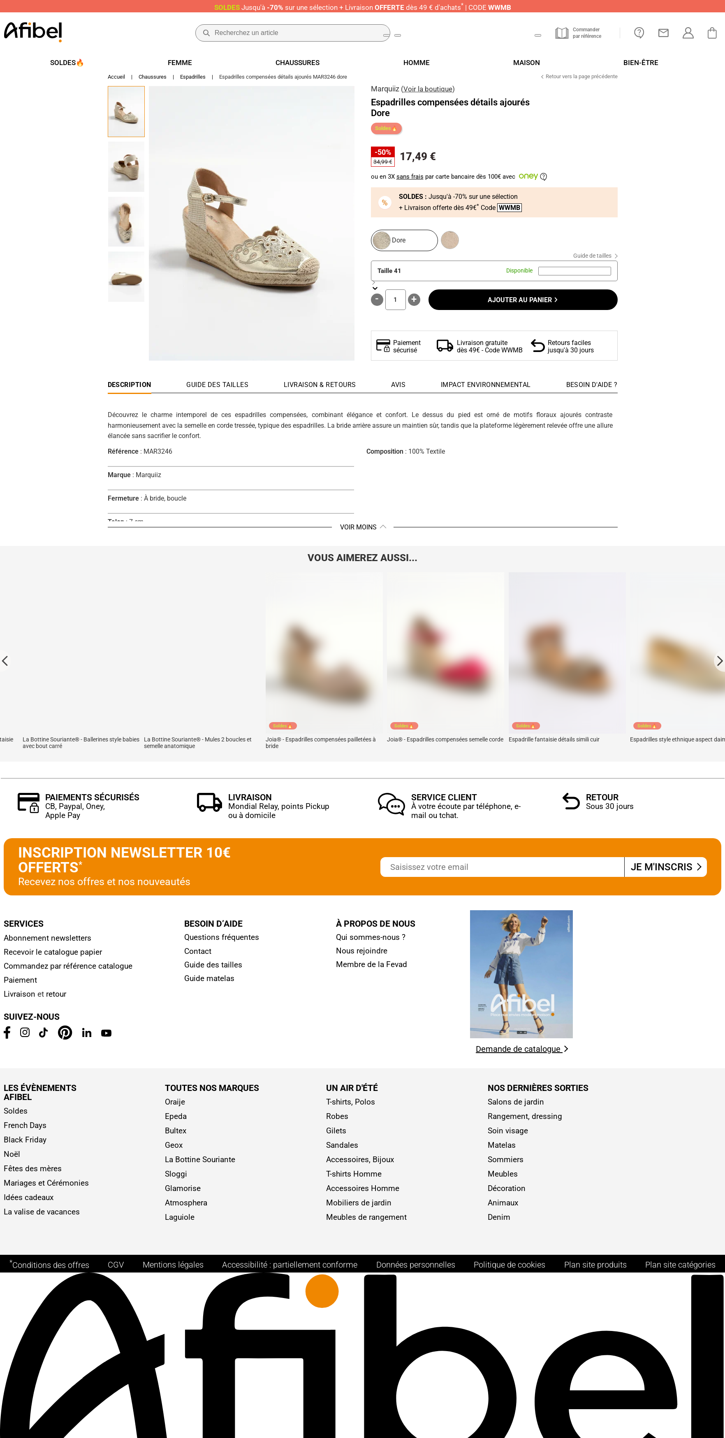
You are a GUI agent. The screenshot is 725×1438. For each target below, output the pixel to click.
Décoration (507, 1193)
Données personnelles (415, 1277)
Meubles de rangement (366, 1221)
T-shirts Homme (354, 1178)
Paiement (20, 984)
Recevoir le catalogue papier (53, 956)
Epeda (176, 1121)
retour (56, 998)
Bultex (175, 1135)
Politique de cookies (509, 1277)
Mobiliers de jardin (358, 1207)
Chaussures (153, 81)
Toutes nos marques (212, 1093)
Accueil (116, 81)
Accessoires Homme (362, 1193)
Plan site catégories (680, 1277)
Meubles (503, 1178)
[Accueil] (33, 33)
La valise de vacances (42, 1216)
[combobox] (574, 275)
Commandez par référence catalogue (68, 970)
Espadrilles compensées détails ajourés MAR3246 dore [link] (283, 81)
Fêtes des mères (33, 1173)
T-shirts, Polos (350, 1106)
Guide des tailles (213, 969)
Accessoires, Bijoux (360, 1164)
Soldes (16, 1115)
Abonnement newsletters (47, 942)
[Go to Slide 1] (126, 116)
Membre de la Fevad (371, 969)
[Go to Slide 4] (126, 281)
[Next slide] (719, 665)
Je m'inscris (665, 871)
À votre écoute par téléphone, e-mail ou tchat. (466, 815)
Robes (337, 1121)
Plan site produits (595, 1277)
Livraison (250, 802)
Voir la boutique (427, 93)
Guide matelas (209, 983)
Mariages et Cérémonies (46, 1187)
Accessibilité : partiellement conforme (289, 1277)
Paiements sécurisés (92, 802)
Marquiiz (385, 93)
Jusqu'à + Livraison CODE (362, 7)
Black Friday (25, 1144)
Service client (444, 802)
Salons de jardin (516, 1106)
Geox (174, 1149)
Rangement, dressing (525, 1121)
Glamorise (183, 1193)
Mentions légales (173, 1277)
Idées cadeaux (28, 1202)
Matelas (502, 1149)
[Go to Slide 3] (126, 226)
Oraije (175, 1106)
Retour (602, 802)
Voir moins (358, 532)
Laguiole (180, 1221)
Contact (197, 955)
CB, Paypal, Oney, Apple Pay (75, 815)
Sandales (342, 1149)
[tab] (592, 391)
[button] (251, 228)
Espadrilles (193, 81)
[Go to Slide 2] (126, 171)
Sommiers (505, 1164)
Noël (12, 1158)
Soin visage (508, 1135)
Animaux (503, 1207)
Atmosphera (186, 1207)
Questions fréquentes (221, 941)
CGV (116, 1277)
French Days (25, 1130)
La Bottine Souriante (200, 1164)
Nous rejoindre (361, 955)
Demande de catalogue (522, 1053)
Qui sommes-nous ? (370, 941)
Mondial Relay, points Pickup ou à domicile (278, 815)
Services (24, 928)
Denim (499, 1221)
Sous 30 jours (610, 811)
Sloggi (176, 1178)
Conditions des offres (49, 1276)
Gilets (336, 1135)
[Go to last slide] (5, 665)
